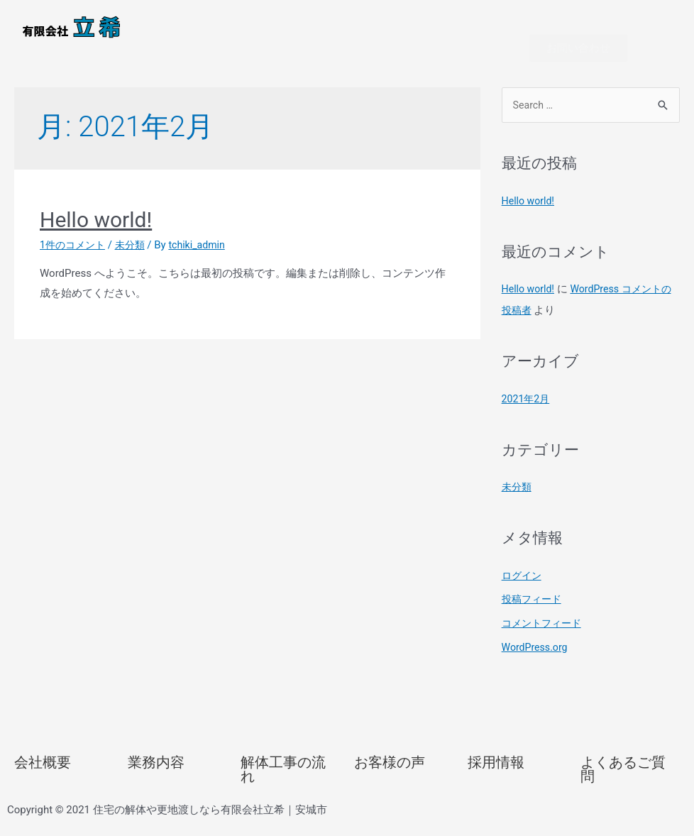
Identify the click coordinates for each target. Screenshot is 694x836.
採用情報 (496, 775)
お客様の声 (389, 775)
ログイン (523, 589)
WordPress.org (537, 660)
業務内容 (156, 775)
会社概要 (42, 775)
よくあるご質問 (623, 782)
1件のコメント (74, 257)
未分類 (135, 257)
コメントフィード (544, 636)
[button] (347, 18)
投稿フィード (534, 612)
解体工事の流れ (283, 782)
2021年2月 (527, 412)
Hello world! (96, 231)
